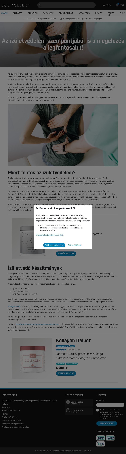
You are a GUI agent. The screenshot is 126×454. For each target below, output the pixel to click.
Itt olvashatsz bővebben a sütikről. (50, 235)
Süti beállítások (74, 245)
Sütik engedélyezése (54, 245)
